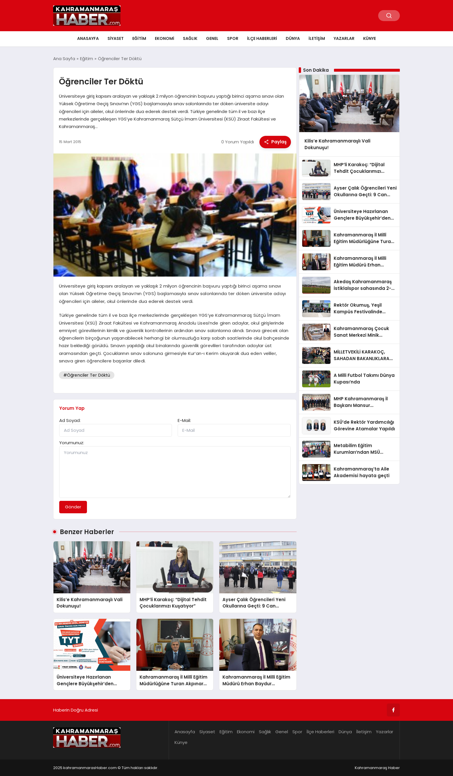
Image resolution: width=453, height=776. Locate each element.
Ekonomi (164, 38)
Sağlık (190, 38)
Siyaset (115, 38)
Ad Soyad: (70, 420)
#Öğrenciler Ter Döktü (86, 375)
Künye (369, 38)
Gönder (73, 507)
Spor (232, 38)
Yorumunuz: (71, 443)
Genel (212, 38)
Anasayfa (88, 38)
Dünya (293, 38)
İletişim (317, 38)
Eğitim (139, 38)
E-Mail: (184, 420)
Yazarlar (344, 38)
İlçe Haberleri (262, 38)
